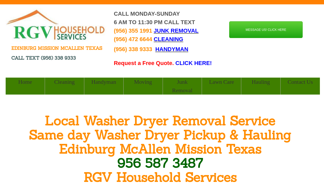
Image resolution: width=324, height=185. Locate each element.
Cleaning (64, 82)
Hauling (261, 82)
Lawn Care (221, 82)
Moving (143, 82)
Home (25, 82)
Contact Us (300, 82)
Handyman (103, 82)
